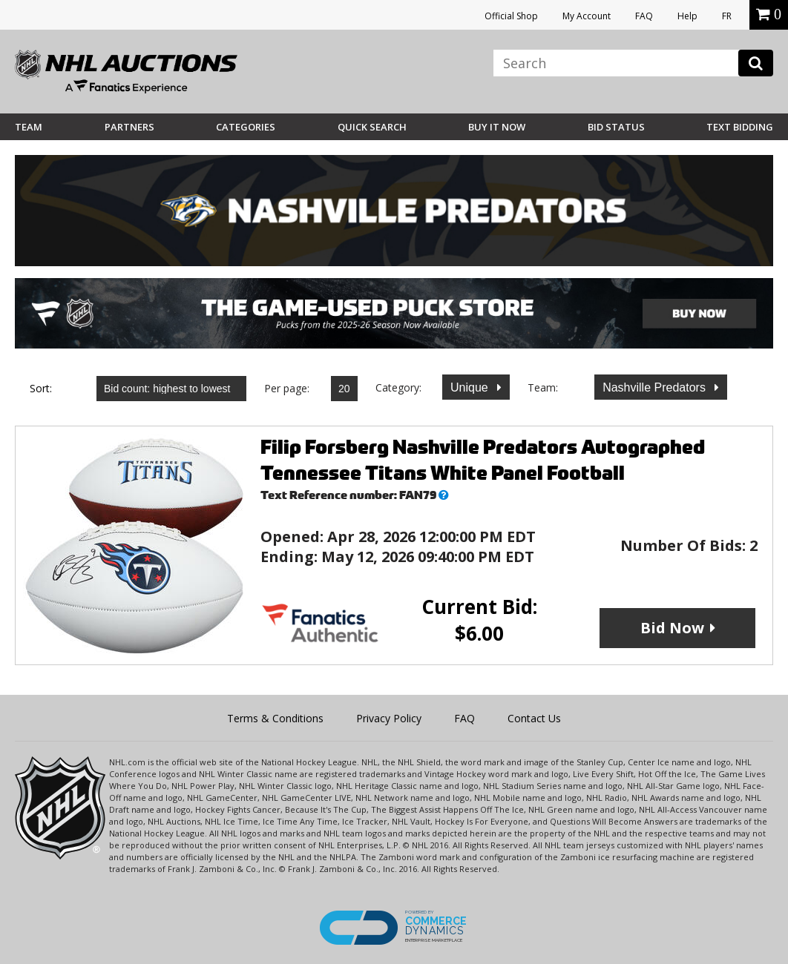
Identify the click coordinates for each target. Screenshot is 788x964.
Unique (470, 387)
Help (687, 16)
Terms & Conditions (275, 718)
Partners (129, 126)
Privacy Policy (388, 718)
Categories (245, 126)
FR (727, 16)
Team (28, 126)
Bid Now (672, 628)
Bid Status (616, 126)
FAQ (644, 16)
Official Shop (511, 16)
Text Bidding (739, 126)
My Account (586, 16)
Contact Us (534, 718)
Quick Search (372, 126)
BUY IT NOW (496, 126)
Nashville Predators (656, 387)
